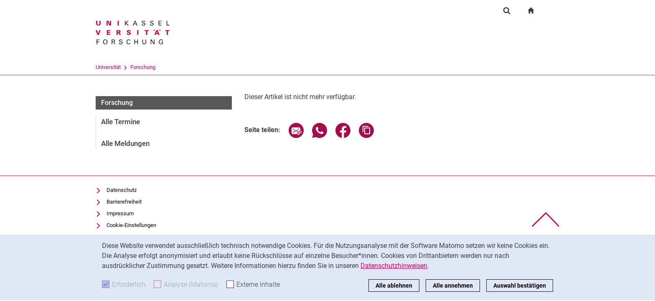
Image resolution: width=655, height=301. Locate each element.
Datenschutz (122, 190)
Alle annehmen (453, 285)
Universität (108, 67)
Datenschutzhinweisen (394, 266)
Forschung (142, 67)
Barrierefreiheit (124, 202)
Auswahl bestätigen (519, 285)
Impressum (120, 213)
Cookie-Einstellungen (131, 225)
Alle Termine (120, 121)
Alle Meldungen (125, 143)
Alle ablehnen (394, 285)
